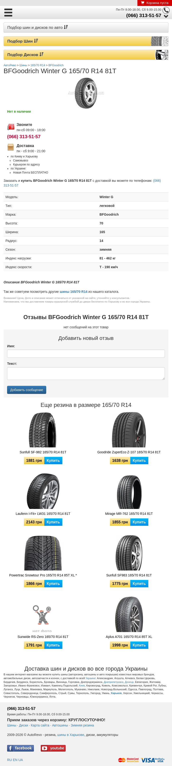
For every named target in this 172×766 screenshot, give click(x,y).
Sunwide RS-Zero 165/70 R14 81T (43, 637)
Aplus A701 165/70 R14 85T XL (129, 637)
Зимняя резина (82, 725)
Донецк (129, 682)
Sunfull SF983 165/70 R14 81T (129, 575)
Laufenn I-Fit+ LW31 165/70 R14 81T (43, 514)
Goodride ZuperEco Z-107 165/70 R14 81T (129, 452)
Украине (90, 678)
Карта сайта (40, 725)
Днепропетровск (113, 682)
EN (15, 760)
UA (20, 760)
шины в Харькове (70, 735)
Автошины (60, 725)
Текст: (12, 363)
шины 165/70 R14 (73, 292)
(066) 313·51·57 (143, 15)
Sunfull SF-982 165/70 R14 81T (43, 452)
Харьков (116, 693)
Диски (23, 725)
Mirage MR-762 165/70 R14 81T (129, 514)
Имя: (11, 346)
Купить (53, 461)
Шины (11, 725)
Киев (82, 685)
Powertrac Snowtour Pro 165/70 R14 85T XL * (43, 575)
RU (9, 760)
